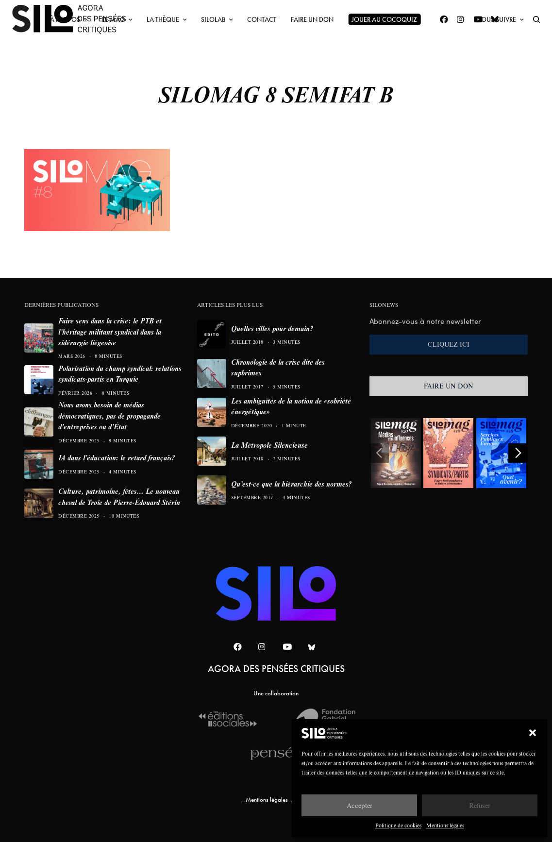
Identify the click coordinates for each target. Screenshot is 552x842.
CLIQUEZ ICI (448, 344)
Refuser (479, 805)
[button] (532, 733)
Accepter (359, 805)
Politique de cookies (398, 825)
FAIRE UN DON (448, 386)
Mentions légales (445, 825)
